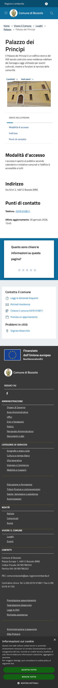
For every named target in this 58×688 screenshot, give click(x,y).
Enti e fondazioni (15, 421)
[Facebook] (7, 393)
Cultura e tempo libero (18, 455)
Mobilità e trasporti (16, 470)
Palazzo (7, 29)
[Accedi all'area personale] (46, 3)
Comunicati (12, 518)
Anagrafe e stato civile (18, 451)
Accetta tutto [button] (28, 670)
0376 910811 (23, 211)
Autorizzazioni (14, 499)
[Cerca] (52, 13)
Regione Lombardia (14, 3)
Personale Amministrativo (20, 431)
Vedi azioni (28, 79)
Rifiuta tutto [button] (29, 677)
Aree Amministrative (17, 412)
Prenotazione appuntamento (21, 600)
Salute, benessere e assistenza (22, 494)
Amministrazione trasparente (22, 629)
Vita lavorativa (14, 460)
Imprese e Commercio (18, 465)
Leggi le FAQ (13, 610)
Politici (10, 426)
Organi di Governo (16, 407)
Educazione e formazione (19, 484)
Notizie (10, 513)
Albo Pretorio (13, 634)
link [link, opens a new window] (12, 663)
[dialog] (29, 662)
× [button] (55, 640)
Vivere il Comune (23, 26)
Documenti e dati (15, 436)
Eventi (10, 541)
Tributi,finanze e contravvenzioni (23, 489)
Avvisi (10, 523)
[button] (29, 683)
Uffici (9, 417)
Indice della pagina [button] (19, 117)
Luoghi (39, 26)
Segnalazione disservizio (19, 605)
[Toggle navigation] (6, 13)
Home (7, 26)
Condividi (12, 79)
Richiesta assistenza (17, 614)
